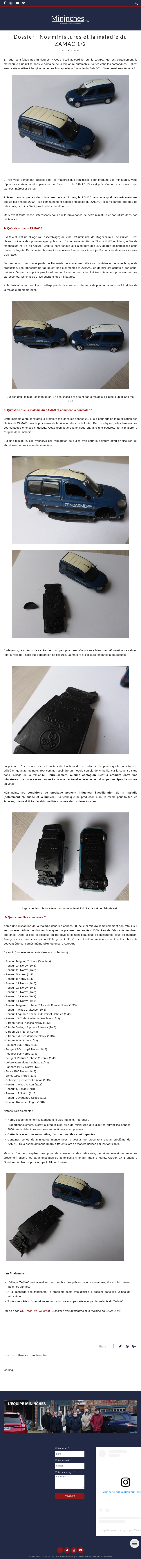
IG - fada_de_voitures (35, 1310)
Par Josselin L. (40, 1355)
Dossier (23, 1355)
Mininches (36, 1556)
